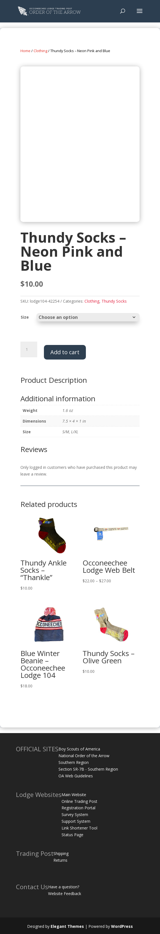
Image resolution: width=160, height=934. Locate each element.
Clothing (40, 50)
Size (25, 317)
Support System (76, 821)
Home (25, 50)
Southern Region (73, 762)
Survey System (75, 814)
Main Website (74, 794)
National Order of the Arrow (83, 755)
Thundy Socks (114, 301)
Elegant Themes (67, 926)
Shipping (61, 853)
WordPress (122, 926)
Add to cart (64, 352)
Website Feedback (64, 893)
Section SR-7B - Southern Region (88, 769)
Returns (60, 860)
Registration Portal (78, 807)
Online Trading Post (79, 801)
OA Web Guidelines (75, 775)
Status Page (72, 834)
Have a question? (63, 886)
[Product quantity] (28, 349)
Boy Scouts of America (79, 749)
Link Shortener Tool (79, 828)
